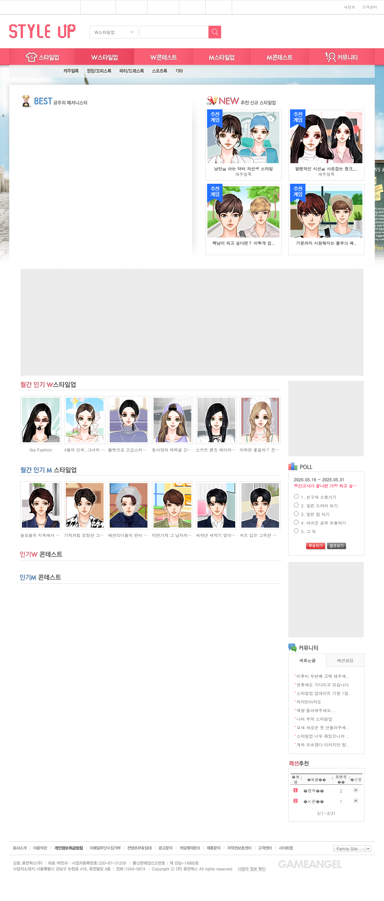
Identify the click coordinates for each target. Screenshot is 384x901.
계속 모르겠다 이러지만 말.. (323, 744)
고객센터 (369, 7)
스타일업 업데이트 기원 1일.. (324, 693)
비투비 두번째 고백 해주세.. (323, 676)
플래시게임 (95, 7)
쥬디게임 (192, 7)
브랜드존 (160, 7)
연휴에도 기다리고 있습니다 (323, 684)
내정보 (349, 7)
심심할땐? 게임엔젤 (36, 7)
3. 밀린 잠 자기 (312, 514)
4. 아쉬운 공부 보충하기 (320, 523)
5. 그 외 (305, 531)
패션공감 (345, 660)
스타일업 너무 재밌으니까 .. (323, 736)
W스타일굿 (163, 57)
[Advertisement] (192, 322)
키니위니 (219, 7)
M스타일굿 (280, 57)
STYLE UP (42, 30)
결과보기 (337, 546)
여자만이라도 (309, 702)
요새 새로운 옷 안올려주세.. (323, 727)
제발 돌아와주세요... (316, 710)
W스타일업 (105, 32)
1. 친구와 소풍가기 (315, 497)
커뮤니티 (342, 57)
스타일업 (128, 7)
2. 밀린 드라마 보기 (316, 505)
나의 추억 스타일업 (314, 719)
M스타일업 (222, 57)
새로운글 (307, 660)
